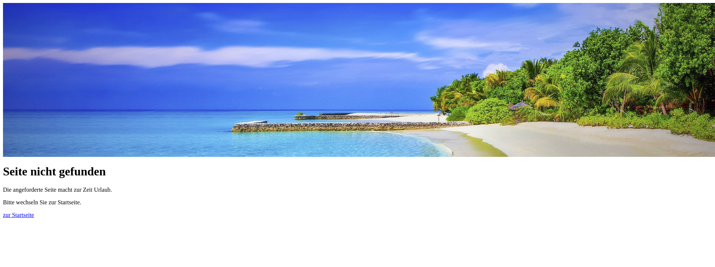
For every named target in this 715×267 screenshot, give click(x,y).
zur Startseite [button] (18, 215)
